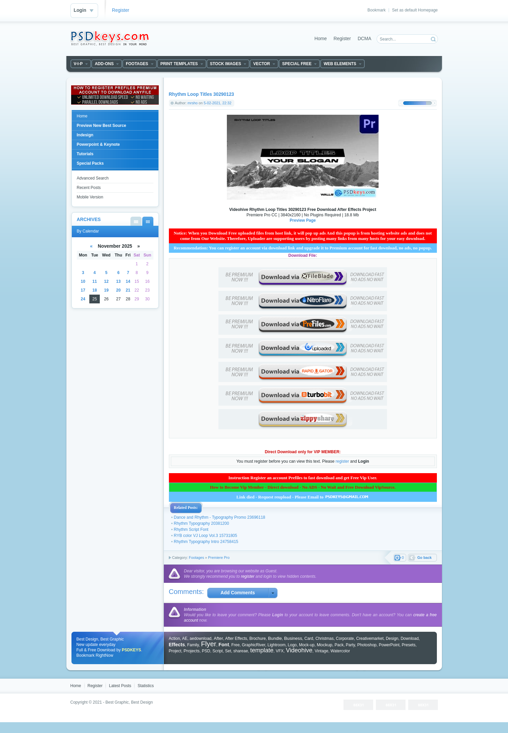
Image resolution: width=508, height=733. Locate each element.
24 (83, 299)
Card (308, 638)
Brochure (257, 638)
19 (106, 290)
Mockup (324, 644)
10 (83, 281)
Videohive (299, 650)
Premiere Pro (219, 557)
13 (118, 281)
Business (293, 638)
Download (409, 638)
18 (94, 290)
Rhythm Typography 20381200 (201, 523)
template (261, 650)
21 (128, 290)
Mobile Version (90, 197)
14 (128, 281)
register (342, 461)
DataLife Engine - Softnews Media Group (109, 38)
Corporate (345, 638)
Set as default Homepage (415, 10)
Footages (196, 557)
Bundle (275, 638)
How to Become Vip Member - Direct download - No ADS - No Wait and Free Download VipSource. (303, 487)
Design (392, 638)
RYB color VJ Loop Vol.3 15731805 (205, 535)
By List (136, 221)
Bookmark (376, 10)
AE (184, 638)
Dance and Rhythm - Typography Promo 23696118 (219, 517)
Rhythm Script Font (191, 529)
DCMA (364, 38)
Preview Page (303, 220)
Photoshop (367, 645)
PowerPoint (389, 645)
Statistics (146, 685)
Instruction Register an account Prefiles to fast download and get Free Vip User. (302, 477)
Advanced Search (93, 178)
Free (235, 645)
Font (223, 644)
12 (106, 281)
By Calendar (147, 221)
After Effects (236, 638)
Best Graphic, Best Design (129, 702)
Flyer (208, 644)
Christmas (325, 638)
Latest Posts (120, 685)
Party (350, 645)
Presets (409, 645)
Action (174, 638)
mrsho (192, 103)
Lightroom (277, 645)
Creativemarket (369, 638)
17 (83, 290)
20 (118, 290)
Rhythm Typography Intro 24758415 (206, 541)
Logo (292, 645)
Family (193, 645)
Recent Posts (89, 187)
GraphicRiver (253, 645)
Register (120, 10)
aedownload (201, 638)
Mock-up (307, 645)
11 (94, 281)
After (218, 638)
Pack (338, 645)
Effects (177, 644)
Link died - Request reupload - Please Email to (302, 496)
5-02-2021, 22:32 (217, 103)
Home (321, 38)
